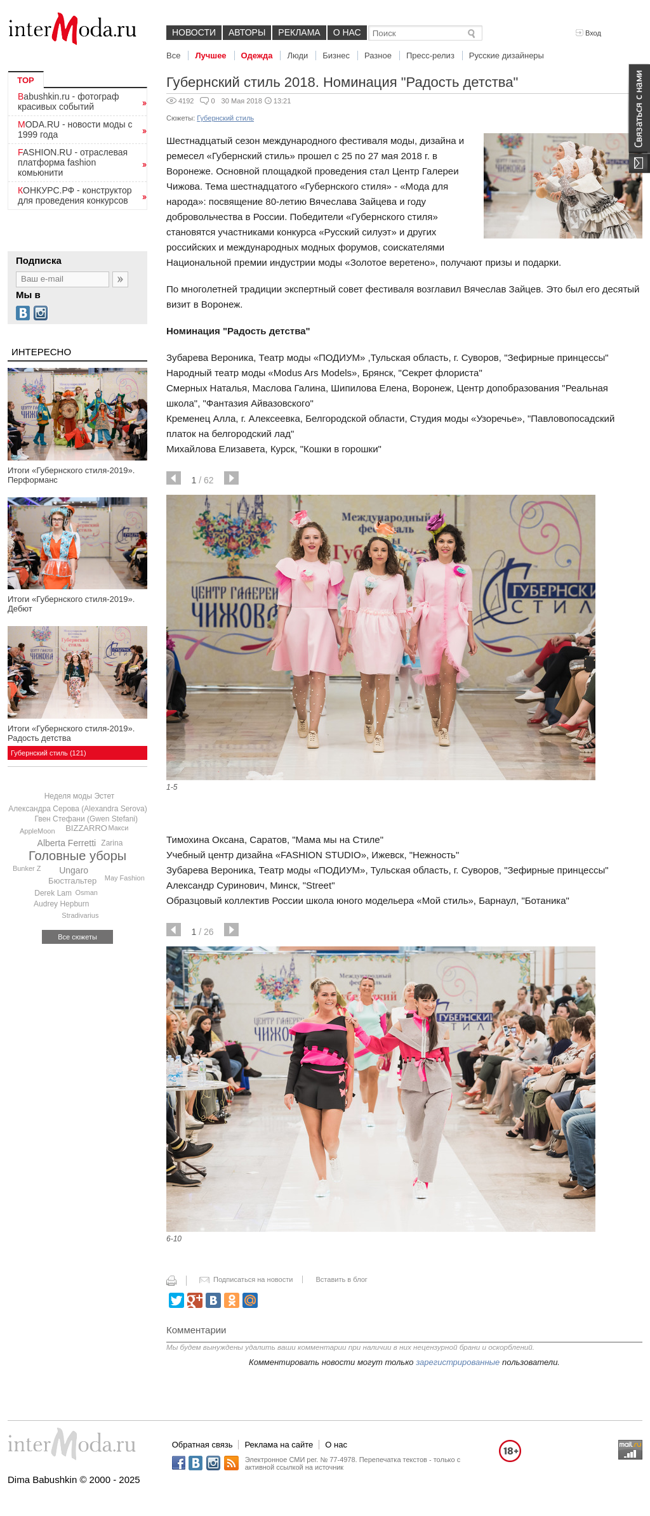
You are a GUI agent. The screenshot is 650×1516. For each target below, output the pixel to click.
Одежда (257, 55)
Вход (588, 33)
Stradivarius (80, 915)
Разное (378, 55)
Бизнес (336, 55)
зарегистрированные (458, 1362)
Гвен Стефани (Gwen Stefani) (86, 818)
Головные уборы (77, 856)
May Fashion (125, 878)
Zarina (112, 843)
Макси (118, 828)
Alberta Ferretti (66, 843)
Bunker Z (27, 868)
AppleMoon (37, 831)
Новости (194, 32)
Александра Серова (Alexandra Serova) (77, 808)
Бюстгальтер (72, 880)
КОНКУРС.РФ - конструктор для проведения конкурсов (75, 195)
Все (173, 55)
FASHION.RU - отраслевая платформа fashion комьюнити (73, 162)
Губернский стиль (225, 118)
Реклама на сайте (278, 1444)
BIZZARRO (86, 828)
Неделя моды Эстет (79, 796)
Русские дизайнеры (506, 55)
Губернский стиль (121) (48, 753)
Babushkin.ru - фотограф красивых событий (68, 101)
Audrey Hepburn (61, 903)
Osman (87, 892)
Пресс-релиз (430, 55)
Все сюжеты (77, 937)
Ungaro (73, 870)
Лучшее (210, 55)
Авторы (247, 32)
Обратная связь (202, 1444)
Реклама (299, 32)
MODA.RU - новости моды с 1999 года (75, 129)
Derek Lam (53, 893)
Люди (297, 55)
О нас (347, 32)
